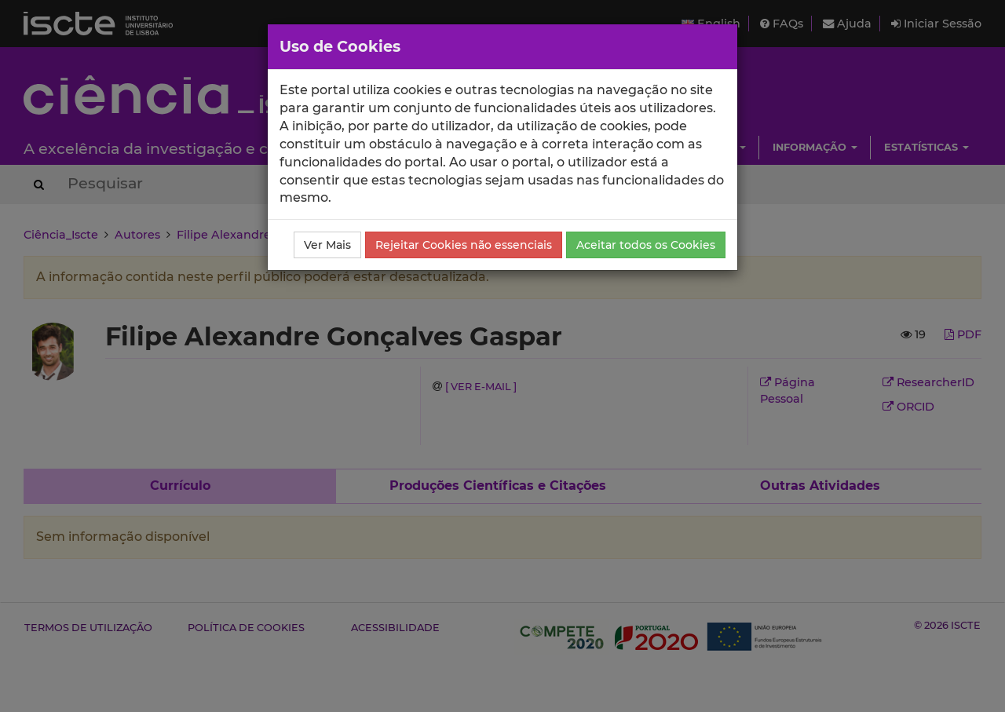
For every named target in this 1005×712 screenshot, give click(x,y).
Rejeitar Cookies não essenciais (463, 245)
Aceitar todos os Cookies (645, 245)
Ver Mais (327, 245)
